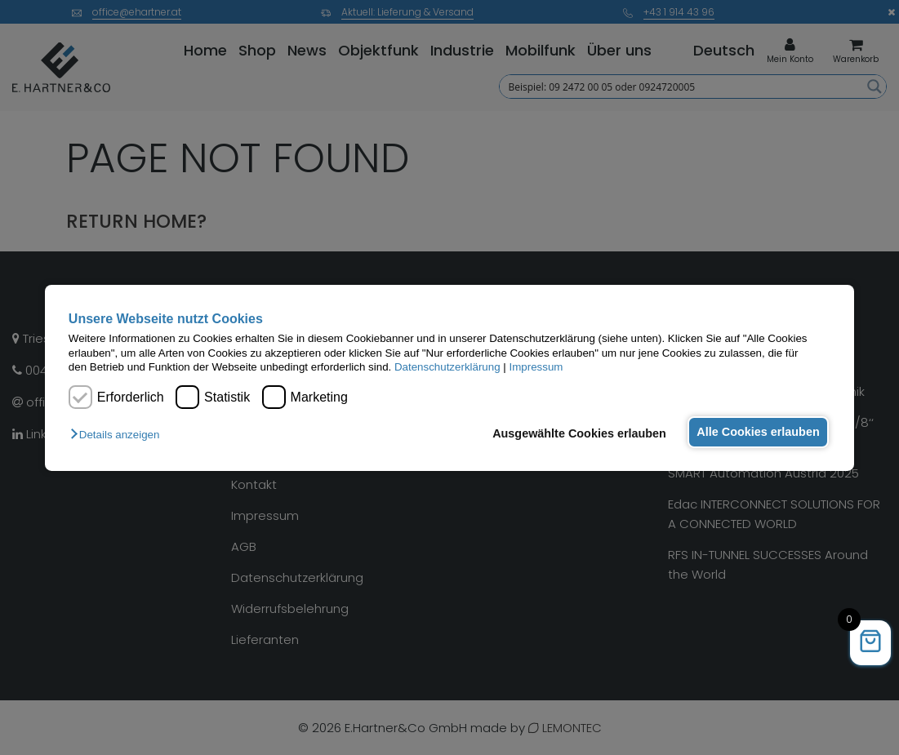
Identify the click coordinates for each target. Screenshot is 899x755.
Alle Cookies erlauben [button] (756, 431)
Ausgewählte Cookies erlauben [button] (574, 433)
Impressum (536, 367)
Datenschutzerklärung (447, 367)
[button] (119, 435)
